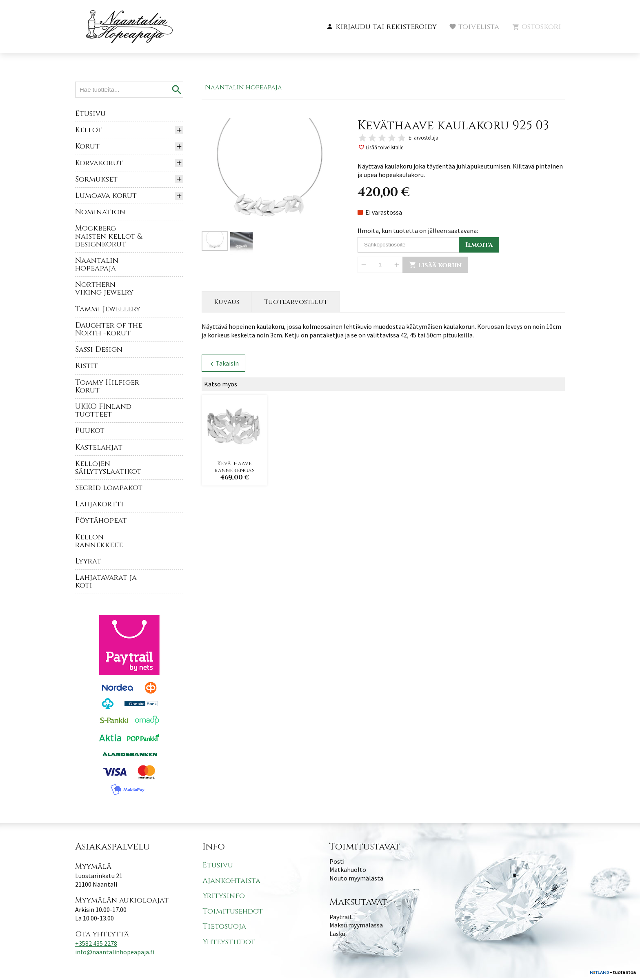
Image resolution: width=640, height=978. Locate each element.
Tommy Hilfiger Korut (107, 386)
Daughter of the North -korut (108, 329)
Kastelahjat (98, 447)
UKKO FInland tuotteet (103, 410)
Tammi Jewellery (107, 309)
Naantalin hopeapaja (96, 264)
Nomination (100, 212)
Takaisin (223, 363)
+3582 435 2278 (96, 943)
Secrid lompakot (108, 488)
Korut (87, 146)
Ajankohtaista (231, 881)
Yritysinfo (223, 896)
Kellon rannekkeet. (99, 541)
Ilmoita (479, 244)
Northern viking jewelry (104, 288)
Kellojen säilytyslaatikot (108, 468)
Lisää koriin (435, 265)
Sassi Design (98, 349)
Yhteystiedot (228, 942)
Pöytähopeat (101, 520)
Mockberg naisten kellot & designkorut (108, 236)
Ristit (86, 366)
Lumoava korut (106, 196)
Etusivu (90, 114)
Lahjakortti (99, 504)
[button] (381, 27)
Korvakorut (99, 163)
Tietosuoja (224, 926)
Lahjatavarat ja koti (106, 581)
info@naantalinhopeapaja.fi (114, 952)
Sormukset (96, 179)
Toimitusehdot (232, 911)
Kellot (88, 130)
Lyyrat (88, 561)
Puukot (89, 431)
